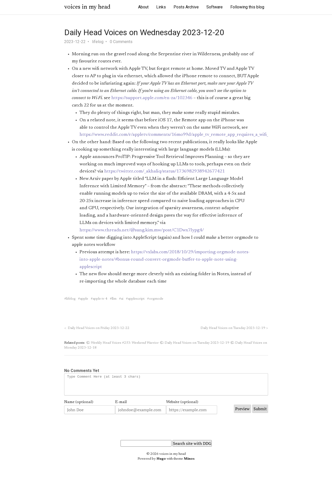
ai (122, 299)
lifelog (97, 41)
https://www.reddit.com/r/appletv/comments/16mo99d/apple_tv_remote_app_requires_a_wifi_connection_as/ (189, 134)
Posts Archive (186, 7)
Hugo (161, 462)
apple (84, 299)
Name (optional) (78, 406)
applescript (136, 299)
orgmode (156, 299)
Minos (189, 462)
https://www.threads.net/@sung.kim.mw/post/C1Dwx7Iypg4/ (141, 230)
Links (161, 7)
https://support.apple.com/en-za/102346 (151, 98)
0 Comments (121, 41)
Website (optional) (182, 406)
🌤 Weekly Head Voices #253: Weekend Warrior (122, 343)
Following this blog (247, 7)
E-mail (121, 406)
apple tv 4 (100, 299)
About (143, 7)
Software (214, 7)
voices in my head (87, 7)
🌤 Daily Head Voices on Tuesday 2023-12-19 (194, 343)
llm (114, 299)
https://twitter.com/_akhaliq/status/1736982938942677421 (164, 171)
